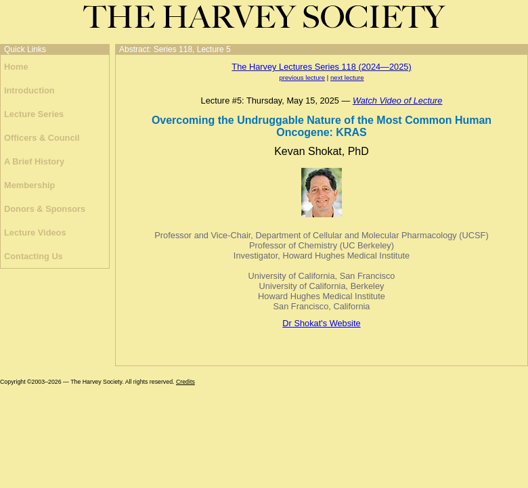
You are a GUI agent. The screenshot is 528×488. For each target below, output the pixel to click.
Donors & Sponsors (44, 209)
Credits (185, 381)
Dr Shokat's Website (321, 323)
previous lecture (302, 77)
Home (16, 67)
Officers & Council (42, 138)
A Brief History (34, 161)
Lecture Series (34, 114)
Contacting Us (33, 256)
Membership (29, 185)
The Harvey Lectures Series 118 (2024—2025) (321, 67)
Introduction (29, 90)
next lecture (347, 77)
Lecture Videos (35, 232)
